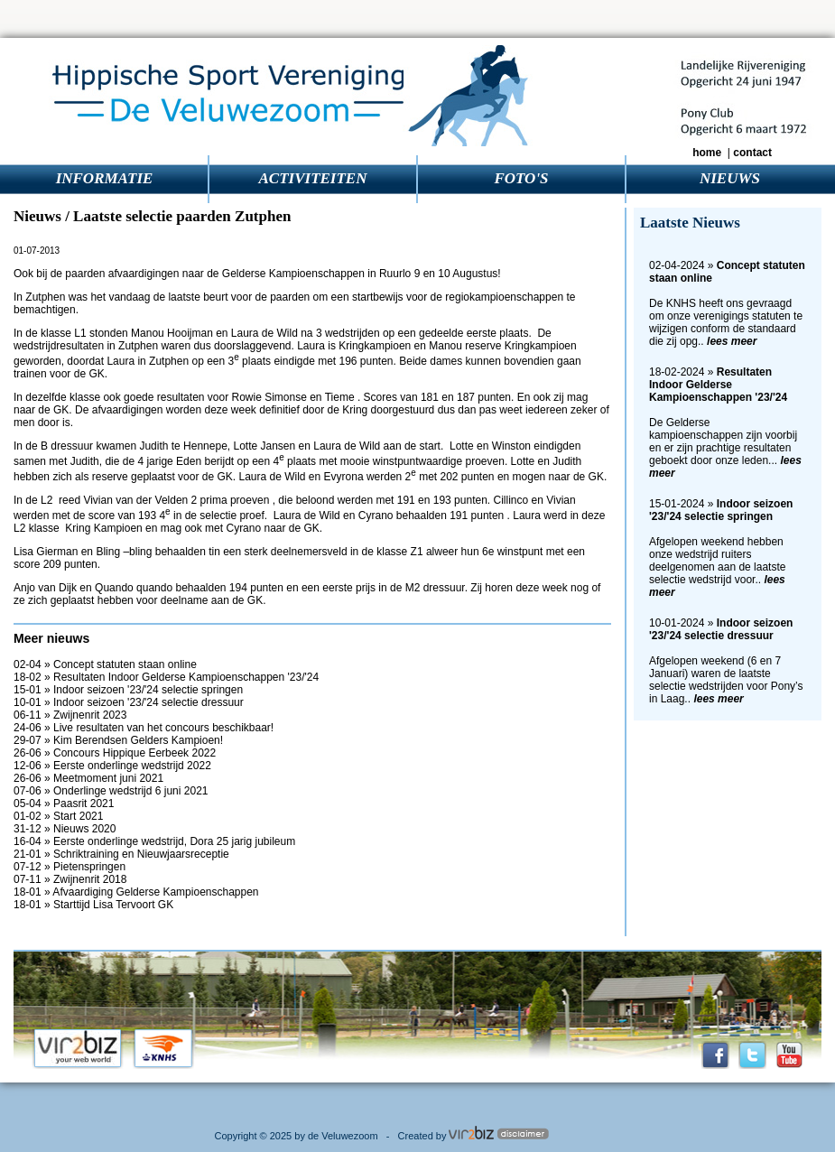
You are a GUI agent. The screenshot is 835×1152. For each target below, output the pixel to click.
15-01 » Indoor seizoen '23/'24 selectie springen (128, 689)
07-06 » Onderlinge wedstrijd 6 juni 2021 (111, 791)
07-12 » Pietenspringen (69, 866)
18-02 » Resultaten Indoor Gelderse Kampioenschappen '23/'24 (166, 677)
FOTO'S (521, 178)
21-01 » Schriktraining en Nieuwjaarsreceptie (121, 854)
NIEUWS (730, 178)
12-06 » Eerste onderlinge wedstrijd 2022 (112, 765)
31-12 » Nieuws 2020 (65, 828)
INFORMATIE (104, 178)
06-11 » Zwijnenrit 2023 (70, 715)
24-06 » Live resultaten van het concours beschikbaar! (144, 727)
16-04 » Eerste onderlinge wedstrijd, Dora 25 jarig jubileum (154, 841)
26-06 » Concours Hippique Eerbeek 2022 (115, 753)
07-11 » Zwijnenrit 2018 (70, 879)
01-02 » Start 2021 (58, 816)
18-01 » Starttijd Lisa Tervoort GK (93, 904)
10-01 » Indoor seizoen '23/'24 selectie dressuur (129, 702)
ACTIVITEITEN (313, 178)
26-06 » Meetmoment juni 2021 (88, 778)
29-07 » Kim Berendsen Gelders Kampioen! (118, 740)
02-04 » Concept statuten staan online (105, 664)
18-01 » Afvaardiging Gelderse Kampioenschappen (136, 892)
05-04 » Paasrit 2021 (64, 803)
